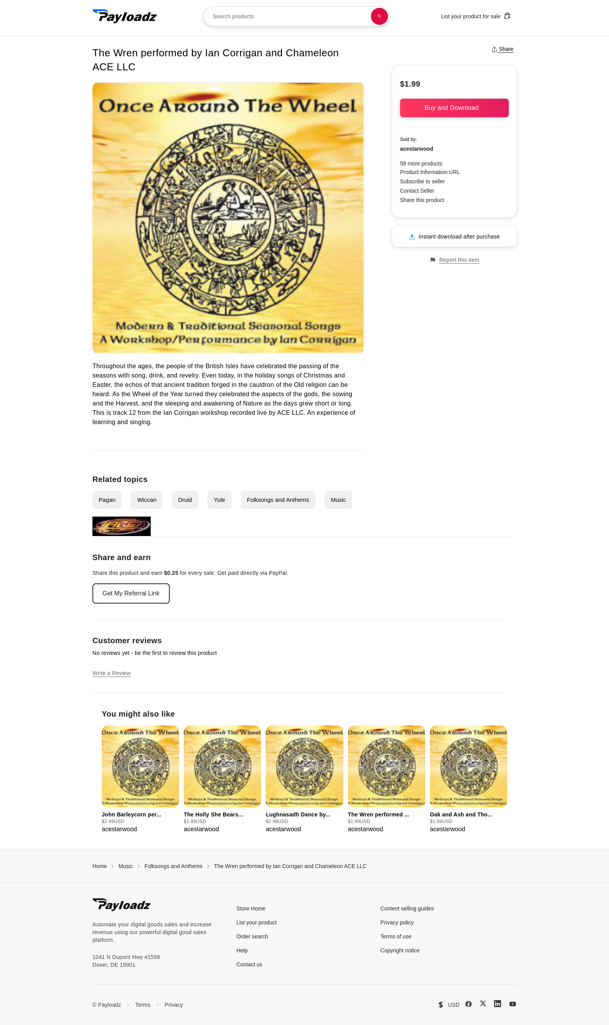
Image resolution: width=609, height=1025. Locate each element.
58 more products (421, 163)
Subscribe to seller (422, 181)
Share (502, 49)
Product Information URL (430, 172)
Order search (252, 936)
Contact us (250, 964)
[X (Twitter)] (483, 1003)
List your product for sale (476, 15)
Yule (219, 499)
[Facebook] (468, 1004)
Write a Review (111, 673)
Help (242, 950)
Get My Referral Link (131, 593)
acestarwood (416, 149)
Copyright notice (399, 950)
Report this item (454, 260)
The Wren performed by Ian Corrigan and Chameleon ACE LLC (290, 866)
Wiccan (146, 499)
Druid (185, 499)
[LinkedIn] (497, 1003)
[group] (140, 780)
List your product (257, 922)
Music (338, 499)
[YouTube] (513, 1004)
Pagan (107, 499)
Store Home (251, 908)
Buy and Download (454, 107)
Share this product (422, 200)
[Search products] (379, 16)
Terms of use (395, 936)
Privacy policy (397, 922)
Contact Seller (417, 191)
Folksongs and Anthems (278, 499)
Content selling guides (407, 908)
